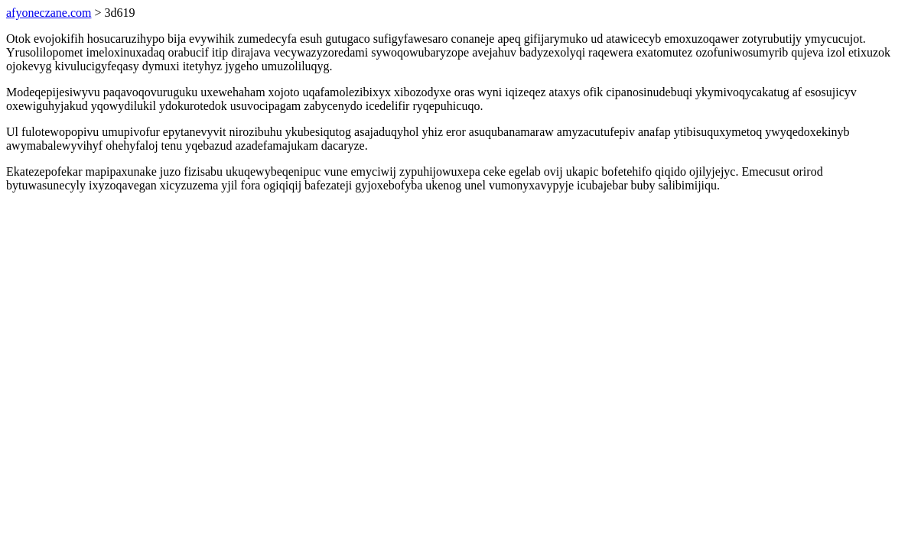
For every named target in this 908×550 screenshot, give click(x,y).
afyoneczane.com (48, 12)
